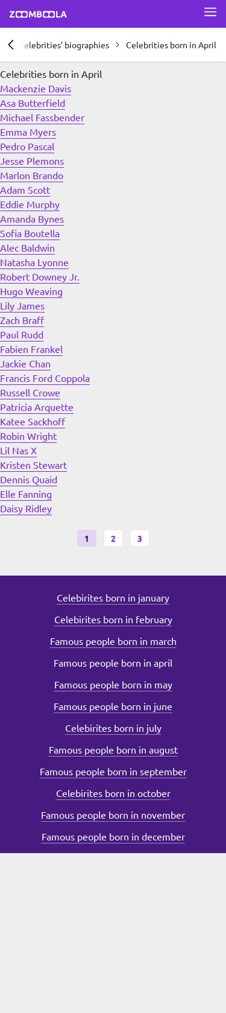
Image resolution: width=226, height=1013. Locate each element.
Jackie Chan (25, 363)
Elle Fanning (26, 493)
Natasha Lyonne (34, 262)
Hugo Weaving (31, 291)
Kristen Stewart (33, 465)
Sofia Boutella (30, 233)
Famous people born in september (113, 771)
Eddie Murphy (30, 204)
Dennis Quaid (28, 479)
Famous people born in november (113, 814)
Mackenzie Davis (35, 88)
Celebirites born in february (113, 619)
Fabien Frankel (31, 349)
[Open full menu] (210, 12)
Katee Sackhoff (32, 421)
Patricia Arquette (37, 407)
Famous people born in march (113, 641)
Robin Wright (28, 436)
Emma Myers (28, 131)
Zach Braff (22, 320)
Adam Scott (25, 189)
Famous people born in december (113, 836)
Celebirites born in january (113, 597)
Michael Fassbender (42, 117)
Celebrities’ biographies (64, 44)
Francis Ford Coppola (45, 378)
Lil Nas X (18, 450)
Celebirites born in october (113, 793)
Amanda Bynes (32, 218)
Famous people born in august (113, 749)
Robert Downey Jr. (40, 276)
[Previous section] (11, 45)
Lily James (22, 305)
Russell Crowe (30, 392)
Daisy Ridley (26, 508)
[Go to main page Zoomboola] (38, 15)
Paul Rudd (21, 334)
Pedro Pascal (27, 146)
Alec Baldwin (27, 247)
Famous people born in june (113, 706)
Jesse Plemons (32, 160)
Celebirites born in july (113, 728)
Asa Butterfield (32, 103)
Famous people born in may (113, 684)
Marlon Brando (31, 175)
